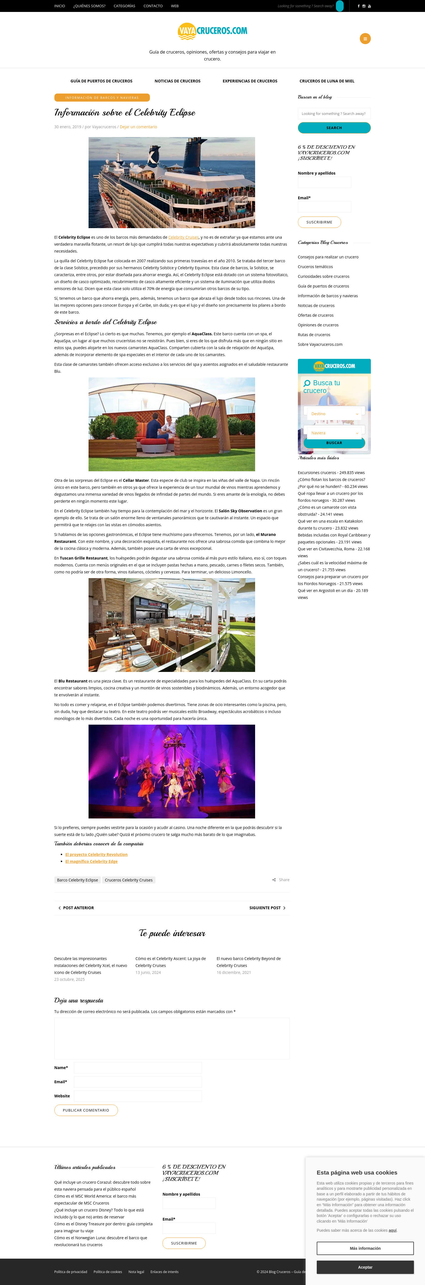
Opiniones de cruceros (318, 324)
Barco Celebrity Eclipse (77, 880)
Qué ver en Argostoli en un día (325, 590)
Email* (324, 204)
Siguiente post (265, 907)
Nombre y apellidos (324, 179)
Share (281, 879)
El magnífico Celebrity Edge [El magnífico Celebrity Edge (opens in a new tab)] (92, 861)
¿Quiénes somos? (89, 5)
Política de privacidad (70, 1271)
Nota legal (136, 1271)
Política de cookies (108, 1271)
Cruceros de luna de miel (327, 81)
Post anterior (78, 907)
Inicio (59, 5)
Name (61, 1067)
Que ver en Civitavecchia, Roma (326, 548)
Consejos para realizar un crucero (328, 256)
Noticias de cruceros (177, 81)
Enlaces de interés (164, 1271)
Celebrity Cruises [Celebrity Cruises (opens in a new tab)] (183, 237)
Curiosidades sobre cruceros (323, 276)
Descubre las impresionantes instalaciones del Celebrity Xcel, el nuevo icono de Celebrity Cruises (90, 965)
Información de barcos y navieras (102, 97)
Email (60, 1081)
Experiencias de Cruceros (250, 81)
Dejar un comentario (138, 126)
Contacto (153, 5)
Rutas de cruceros (314, 334)
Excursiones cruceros (317, 472)
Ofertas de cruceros (316, 315)
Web (175, 5)
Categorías (124, 5)
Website (62, 1095)
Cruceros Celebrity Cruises (129, 880)
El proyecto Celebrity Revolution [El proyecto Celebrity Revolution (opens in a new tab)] (97, 854)
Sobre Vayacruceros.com (320, 344)
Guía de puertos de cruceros (101, 81)
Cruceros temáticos (315, 266)
